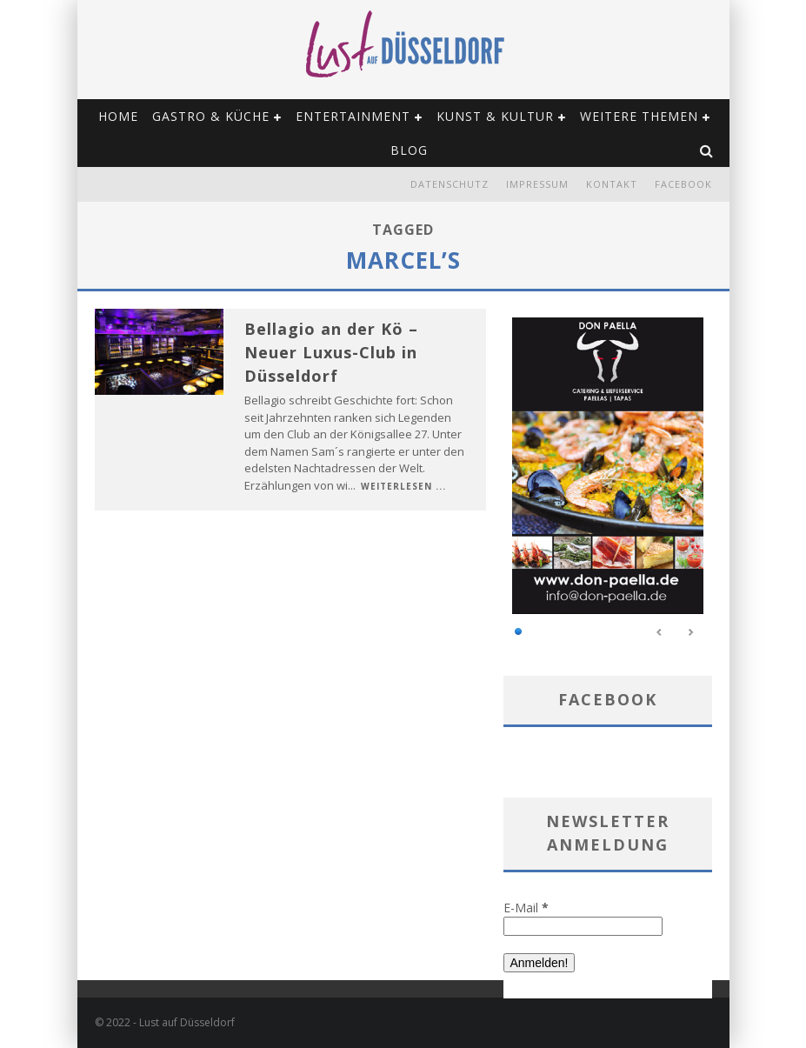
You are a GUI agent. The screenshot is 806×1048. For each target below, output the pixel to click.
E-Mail (526, 907)
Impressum (537, 183)
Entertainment (353, 116)
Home (118, 116)
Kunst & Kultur (495, 116)
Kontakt (611, 183)
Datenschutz (449, 183)
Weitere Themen (639, 116)
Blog (409, 150)
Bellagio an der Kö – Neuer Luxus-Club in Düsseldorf (331, 352)
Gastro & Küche (211, 116)
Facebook (683, 183)
